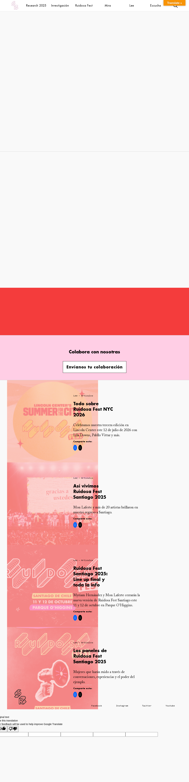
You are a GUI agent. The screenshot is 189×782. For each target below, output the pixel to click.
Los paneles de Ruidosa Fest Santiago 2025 (90, 656)
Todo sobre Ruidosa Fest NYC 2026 (93, 409)
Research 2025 (36, 5)
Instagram (122, 705)
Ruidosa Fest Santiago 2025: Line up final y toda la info (90, 576)
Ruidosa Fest (84, 5)
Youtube (170, 705)
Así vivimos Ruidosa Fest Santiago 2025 (89, 491)
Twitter (146, 705)
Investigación (60, 5)
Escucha (155, 5)
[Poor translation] (13, 729)
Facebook (96, 705)
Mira (108, 5)
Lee (132, 5)
